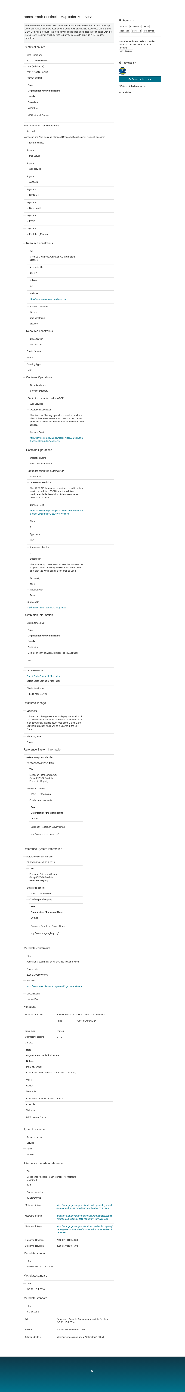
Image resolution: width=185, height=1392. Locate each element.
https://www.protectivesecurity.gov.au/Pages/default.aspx (54, 986)
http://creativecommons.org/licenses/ (48, 299)
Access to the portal (140, 79)
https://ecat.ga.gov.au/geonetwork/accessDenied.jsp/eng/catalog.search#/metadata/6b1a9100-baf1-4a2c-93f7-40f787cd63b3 (84, 1229)
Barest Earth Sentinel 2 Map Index (47, 607)
